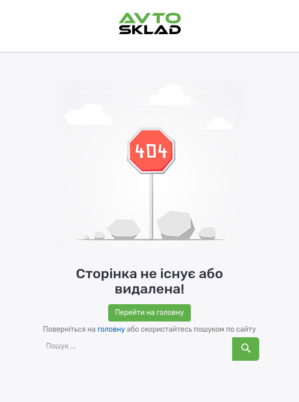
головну (111, 329)
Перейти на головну (149, 312)
